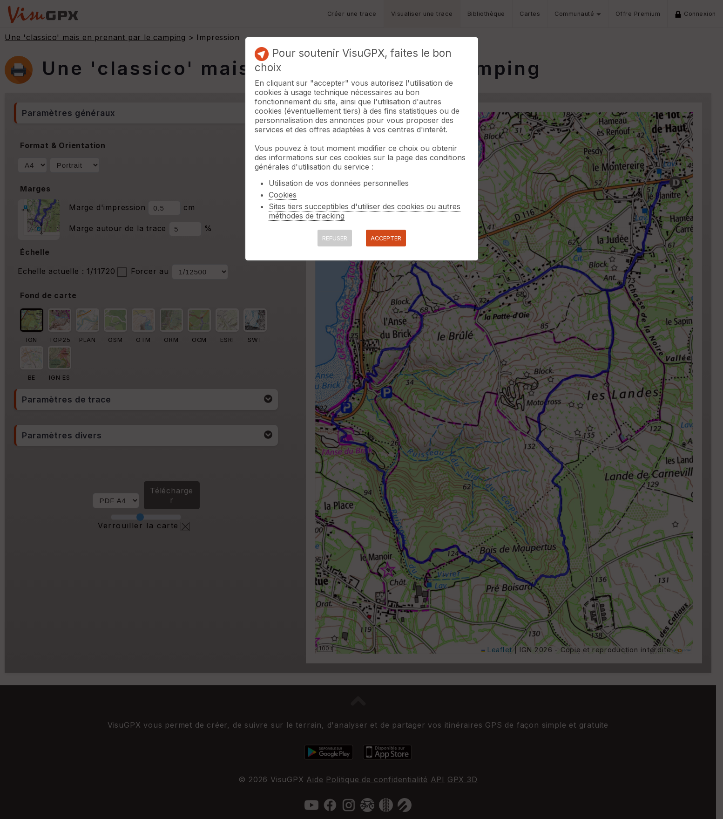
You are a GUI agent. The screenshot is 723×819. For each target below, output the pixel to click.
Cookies (283, 194)
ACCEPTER (386, 238)
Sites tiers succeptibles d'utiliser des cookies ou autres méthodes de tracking (364, 211)
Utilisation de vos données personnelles (339, 183)
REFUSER (334, 238)
